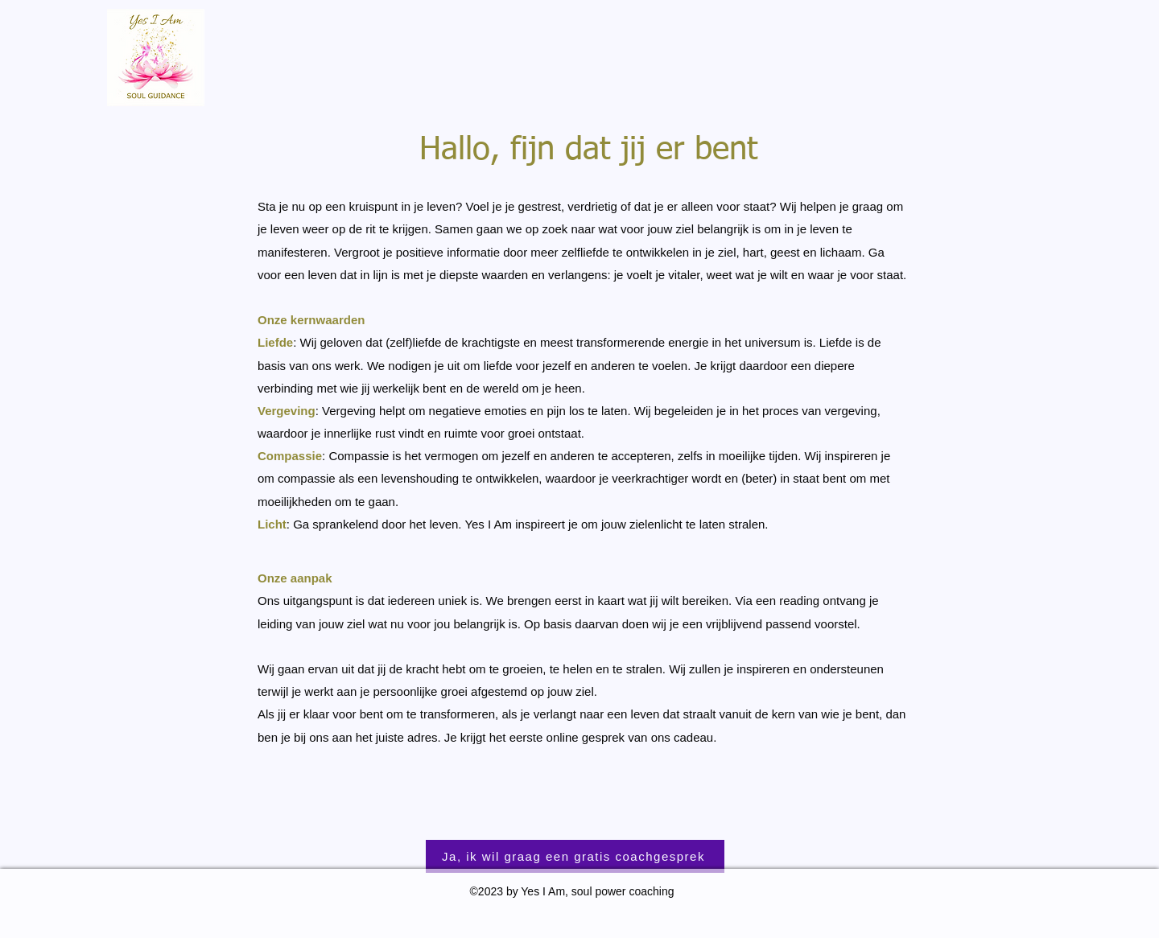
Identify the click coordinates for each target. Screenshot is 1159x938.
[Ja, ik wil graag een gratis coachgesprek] (575, 856)
